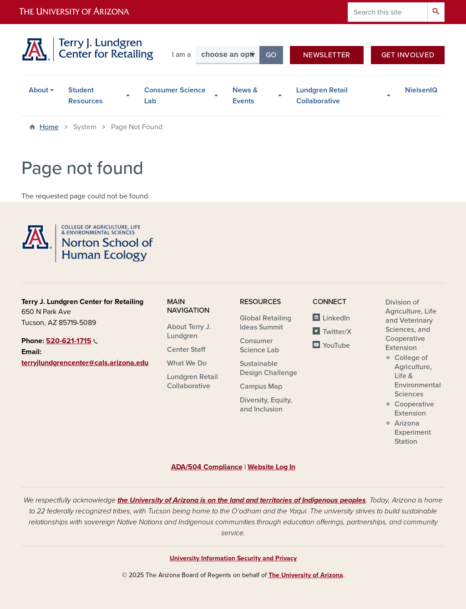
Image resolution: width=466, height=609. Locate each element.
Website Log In (271, 467)
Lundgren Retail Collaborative (322, 96)
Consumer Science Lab (175, 96)
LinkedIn (336, 318)
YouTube (336, 345)
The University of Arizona (305, 575)
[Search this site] (388, 12)
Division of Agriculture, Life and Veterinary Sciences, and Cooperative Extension (410, 325)
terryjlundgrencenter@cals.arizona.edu (84, 362)
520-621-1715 (72, 340)
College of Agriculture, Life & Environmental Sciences (418, 376)
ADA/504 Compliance (207, 467)
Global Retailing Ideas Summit (265, 323)
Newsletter (326, 55)
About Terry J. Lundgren (189, 331)
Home (49, 127)
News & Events (245, 96)
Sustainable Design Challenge (268, 368)
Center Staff (186, 349)
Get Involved (408, 55)
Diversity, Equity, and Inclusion (266, 405)
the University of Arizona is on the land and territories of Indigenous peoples (241, 500)
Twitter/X (337, 331)
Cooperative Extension (414, 409)
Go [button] (274, 54)
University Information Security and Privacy (233, 558)
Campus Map (261, 386)
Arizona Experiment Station (413, 432)
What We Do (187, 363)
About (38, 90)
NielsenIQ (421, 90)
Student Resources (85, 96)
